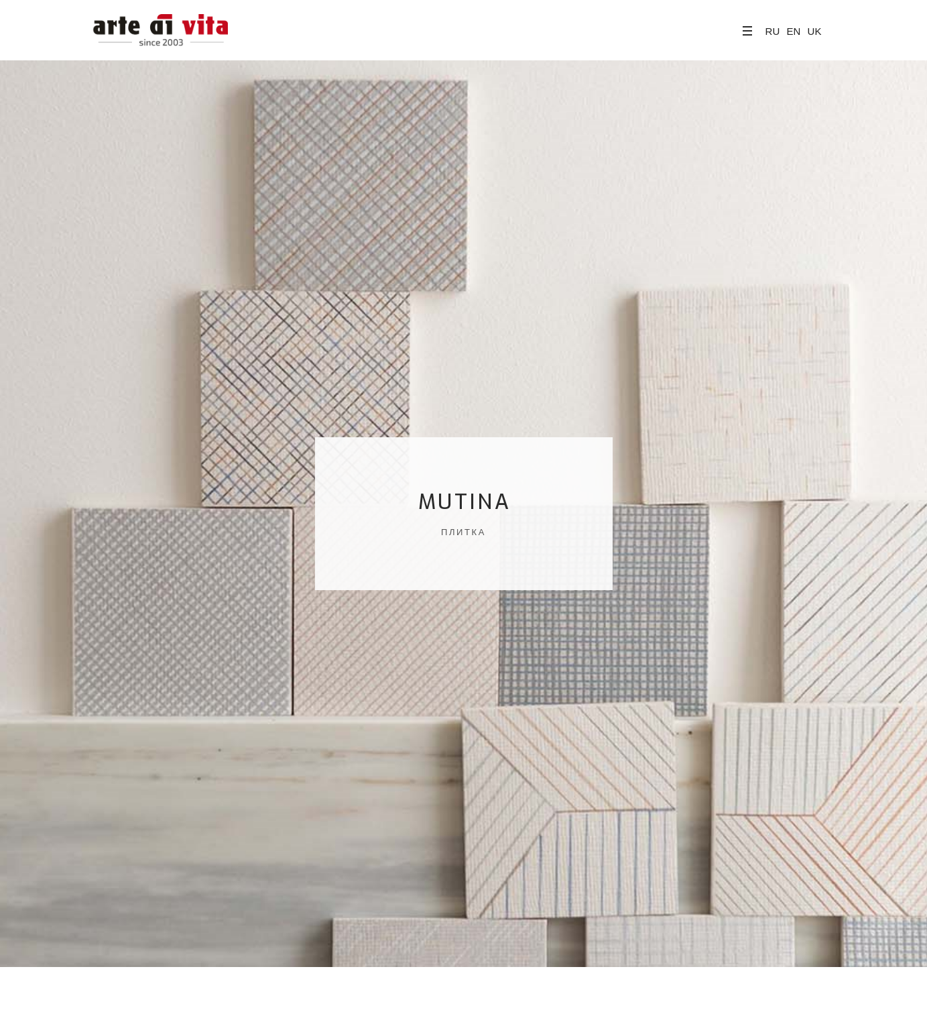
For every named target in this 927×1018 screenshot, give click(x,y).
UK (815, 31)
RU (772, 31)
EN (793, 31)
